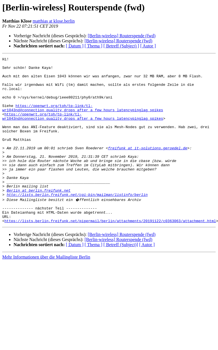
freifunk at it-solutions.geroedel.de (147, 166)
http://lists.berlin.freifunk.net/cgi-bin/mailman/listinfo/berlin (77, 222)
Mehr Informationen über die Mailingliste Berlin (46, 289)
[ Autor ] (148, 45)
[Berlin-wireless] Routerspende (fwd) (122, 35)
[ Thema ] (94, 45)
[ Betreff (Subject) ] (121, 45)
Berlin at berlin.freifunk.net (39, 217)
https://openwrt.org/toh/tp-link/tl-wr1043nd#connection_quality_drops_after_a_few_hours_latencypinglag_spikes (82, 118)
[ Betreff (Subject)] (120, 276)
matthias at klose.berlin (54, 21)
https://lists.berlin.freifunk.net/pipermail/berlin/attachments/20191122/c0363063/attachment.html (110, 252)
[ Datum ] (74, 45)
